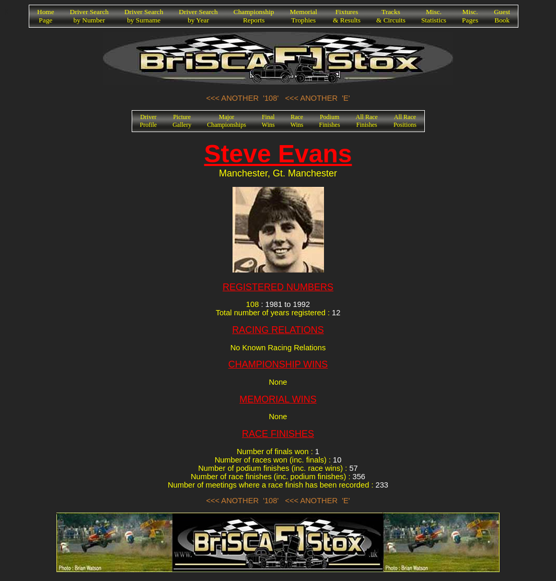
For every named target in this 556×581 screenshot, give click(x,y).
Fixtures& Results (347, 16)
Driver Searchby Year (198, 16)
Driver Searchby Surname (143, 16)
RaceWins (297, 120)
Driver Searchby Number (89, 16)
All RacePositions (404, 120)
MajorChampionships (226, 120)
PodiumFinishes (329, 120)
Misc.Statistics (433, 16)
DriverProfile (148, 120)
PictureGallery (181, 120)
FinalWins (268, 120)
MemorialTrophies (304, 16)
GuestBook (502, 16)
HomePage (45, 16)
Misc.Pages (470, 16)
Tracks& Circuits (391, 16)
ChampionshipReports (254, 16)
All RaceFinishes (367, 120)
